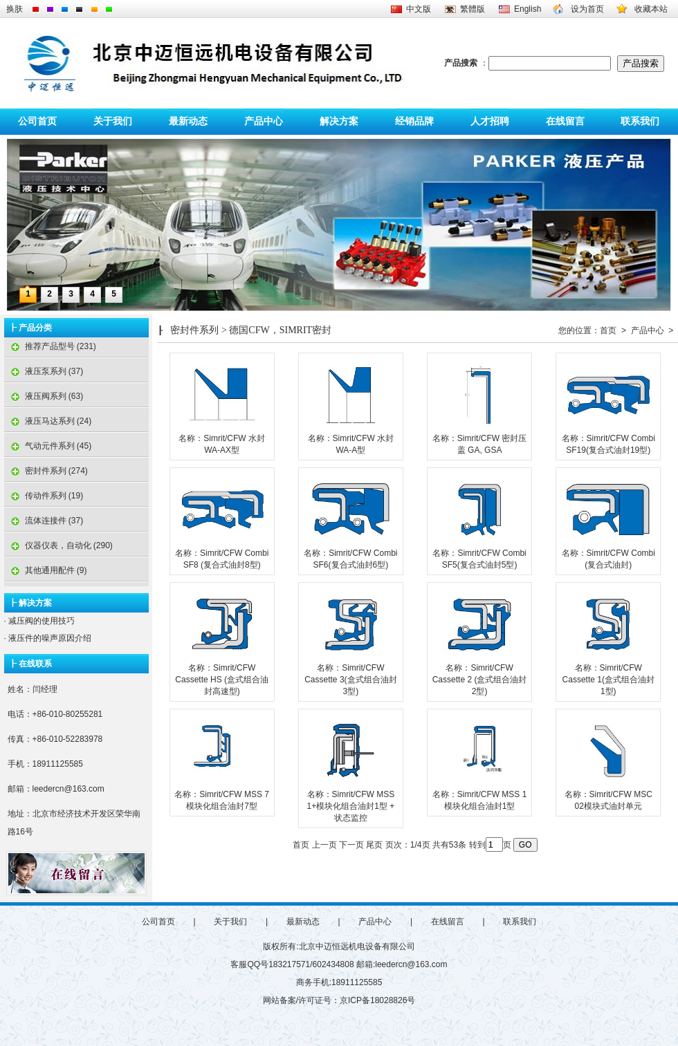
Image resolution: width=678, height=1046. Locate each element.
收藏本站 (651, 9)
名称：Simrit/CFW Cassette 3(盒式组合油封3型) (350, 679)
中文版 (418, 9)
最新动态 (188, 121)
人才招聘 (489, 121)
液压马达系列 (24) (48, 421)
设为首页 (587, 9)
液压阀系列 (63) (44, 396)
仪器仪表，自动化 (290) (58, 545)
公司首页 (37, 121)
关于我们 (112, 121)
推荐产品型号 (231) (50, 346)
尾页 (374, 845)
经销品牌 (414, 121)
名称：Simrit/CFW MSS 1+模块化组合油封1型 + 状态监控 (351, 806)
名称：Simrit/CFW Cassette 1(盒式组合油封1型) (608, 679)
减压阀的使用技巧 (40, 621)
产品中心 (263, 121)
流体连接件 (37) (44, 520)
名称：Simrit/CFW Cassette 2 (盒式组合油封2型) (479, 679)
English (527, 9)
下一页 (351, 845)
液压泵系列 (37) (44, 371)
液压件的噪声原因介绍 (48, 638)
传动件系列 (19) (44, 496)
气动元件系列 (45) (48, 446)
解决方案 (339, 121)
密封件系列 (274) (46, 471)
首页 (608, 330)
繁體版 (472, 9)
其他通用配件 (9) (45, 570)
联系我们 (640, 121)
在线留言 (565, 121)
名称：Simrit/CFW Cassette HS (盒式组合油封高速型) (221, 679)
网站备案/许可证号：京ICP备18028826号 (339, 1000)
